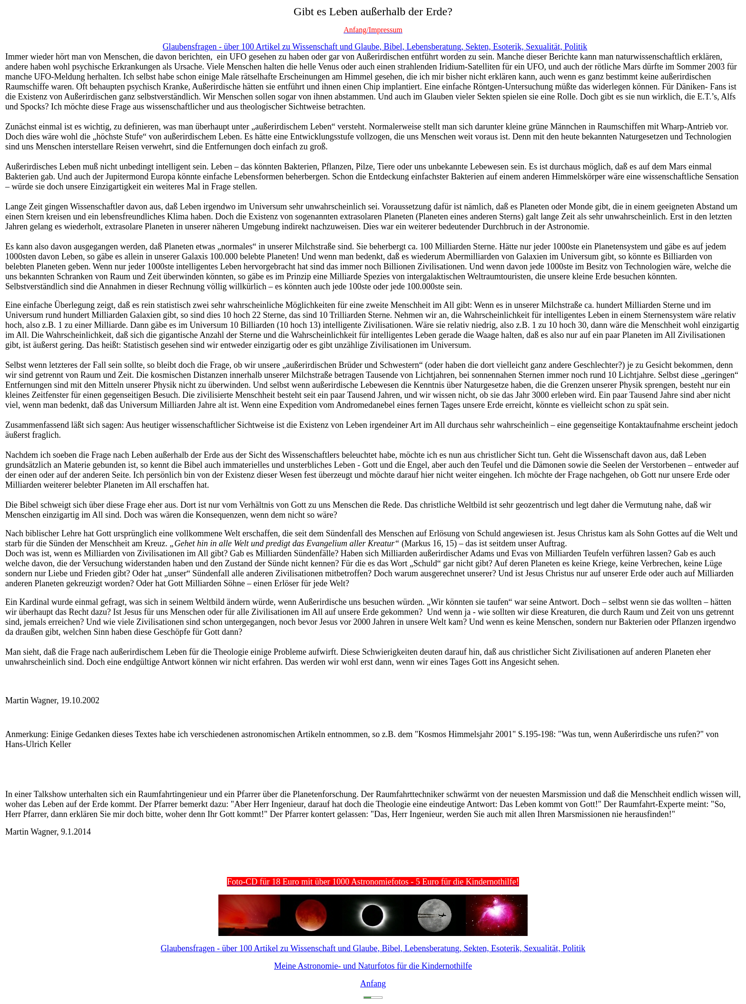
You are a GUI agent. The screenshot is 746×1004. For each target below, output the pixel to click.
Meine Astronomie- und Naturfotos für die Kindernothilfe (373, 966)
